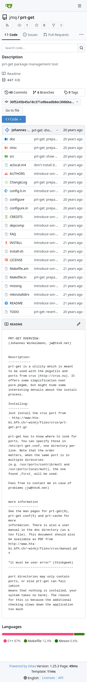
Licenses (48, 677)
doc (12, 139)
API (60, 677)
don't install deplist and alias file (58, 165)
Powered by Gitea (22, 666)
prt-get (27, 17)
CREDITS (16, 216)
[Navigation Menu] (80, 6)
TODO (14, 311)
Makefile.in (18, 277)
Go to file (12, 110)
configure (17, 199)
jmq (13, 17)
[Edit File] (78, 324)
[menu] (31, 678)
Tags (71, 92)
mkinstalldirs (19, 294)
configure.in (19, 208)
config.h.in (18, 191)
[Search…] (81, 47)
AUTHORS (17, 173)
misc (13, 147)
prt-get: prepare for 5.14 (52, 182)
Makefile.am (19, 268)
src (12, 156)
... (57, 129)
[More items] (81, 35)
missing (16, 286)
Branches (43, 92)
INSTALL (16, 242)
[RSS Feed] (7, 25)
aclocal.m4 (18, 165)
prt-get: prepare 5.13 (49, 139)
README (16, 303)
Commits (16, 92)
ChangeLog (18, 182)
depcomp (17, 225)
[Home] (8, 6)
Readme (11, 73)
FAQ (13, 234)
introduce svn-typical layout (55, 173)
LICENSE (16, 260)
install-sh (16, 251)
